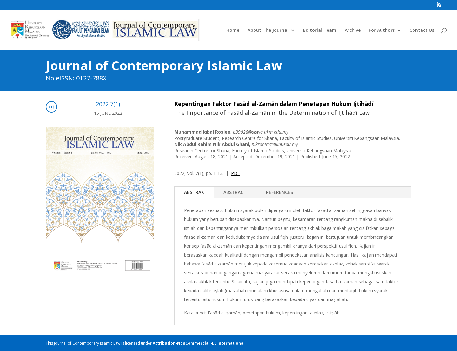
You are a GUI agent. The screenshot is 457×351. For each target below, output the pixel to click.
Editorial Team (319, 30)
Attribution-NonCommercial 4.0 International (199, 343)
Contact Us (421, 30)
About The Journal (268, 30)
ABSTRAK (194, 192)
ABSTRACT (235, 192)
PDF (235, 173)
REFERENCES (279, 192)
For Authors (382, 30)
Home (232, 30)
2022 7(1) (108, 104)
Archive (353, 30)
